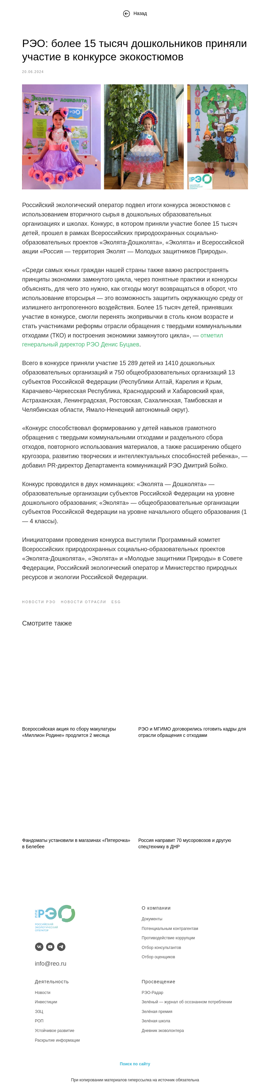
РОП (39, 1021)
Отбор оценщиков (158, 957)
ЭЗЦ (39, 1011)
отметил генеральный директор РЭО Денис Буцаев (163, 346)
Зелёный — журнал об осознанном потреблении (187, 1002)
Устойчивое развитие (54, 1030)
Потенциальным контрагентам (170, 928)
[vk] (39, 947)
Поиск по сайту (135, 1064)
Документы (152, 919)
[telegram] (61, 947)
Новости (42, 992)
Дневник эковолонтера (163, 1030)
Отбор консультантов (161, 947)
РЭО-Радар (153, 992)
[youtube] (50, 947)
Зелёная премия (157, 1011)
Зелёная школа (156, 1021)
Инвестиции (46, 1002)
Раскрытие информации (57, 1040)
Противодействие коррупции (168, 938)
